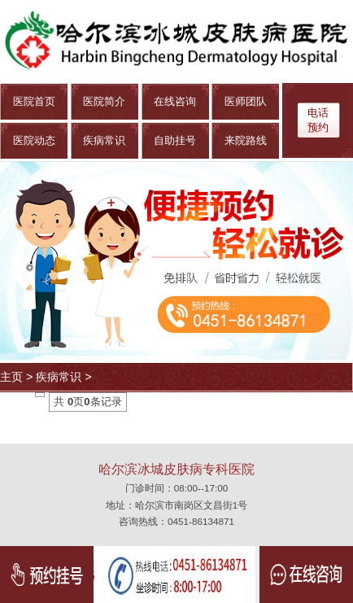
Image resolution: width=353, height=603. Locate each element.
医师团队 (245, 101)
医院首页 (34, 101)
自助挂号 (175, 140)
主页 (11, 376)
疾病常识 (104, 140)
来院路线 (245, 140)
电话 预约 (318, 120)
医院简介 (104, 101)
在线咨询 (175, 101)
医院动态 (34, 140)
